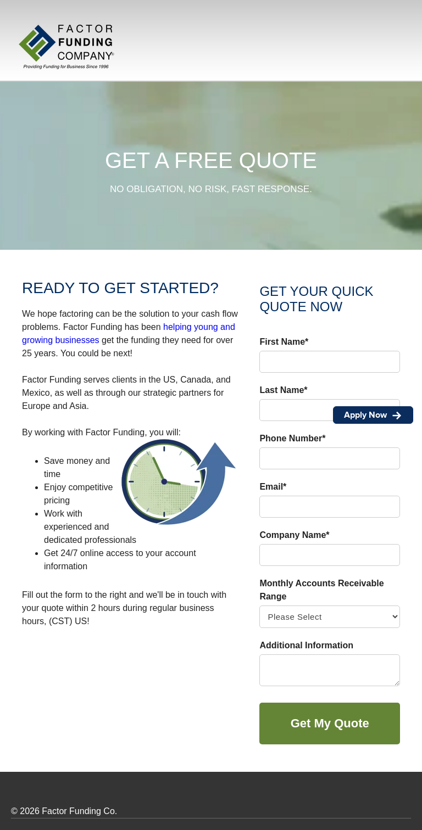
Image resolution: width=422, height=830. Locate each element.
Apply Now (373, 415)
